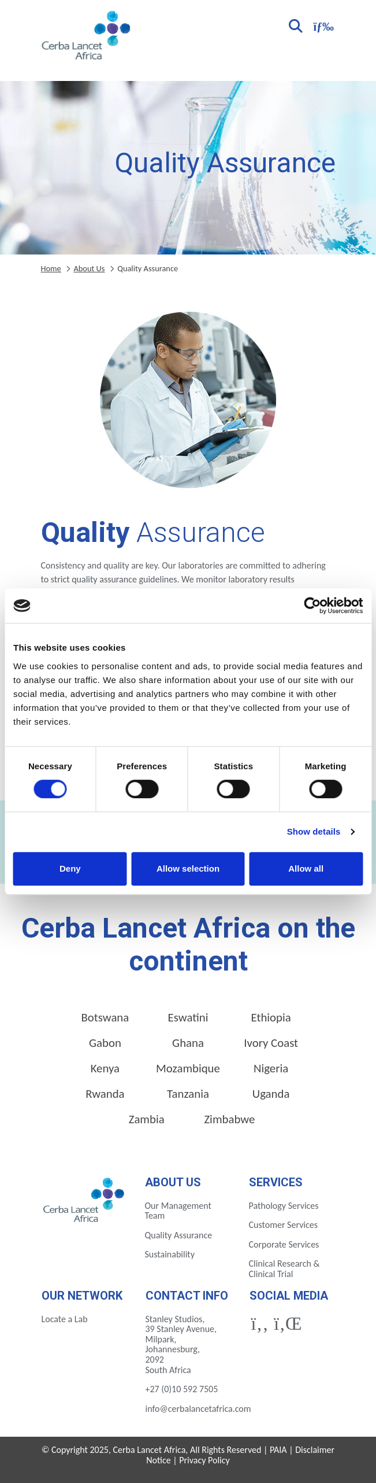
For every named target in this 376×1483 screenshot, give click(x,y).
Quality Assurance (179, 1235)
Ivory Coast (271, 1042)
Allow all (305, 868)
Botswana (105, 1017)
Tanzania (188, 1093)
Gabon (105, 1042)
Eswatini (188, 1017)
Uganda (271, 1093)
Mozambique (188, 1068)
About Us (89, 268)
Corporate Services (284, 1244)
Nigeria (271, 1068)
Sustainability (170, 1254)
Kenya (105, 1068)
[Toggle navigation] (322, 25)
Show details (314, 831)
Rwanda (104, 1093)
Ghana (188, 1042)
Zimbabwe (229, 1119)
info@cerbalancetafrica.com (198, 1408)
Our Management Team (178, 1211)
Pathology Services (284, 1205)
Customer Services (283, 1224)
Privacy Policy (204, 1460)
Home (51, 268)
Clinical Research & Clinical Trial (284, 1268)
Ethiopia (271, 1017)
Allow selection (188, 868)
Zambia (147, 1119)
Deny (70, 868)
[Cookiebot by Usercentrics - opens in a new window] (312, 605)
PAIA (278, 1449)
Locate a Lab (65, 1319)
